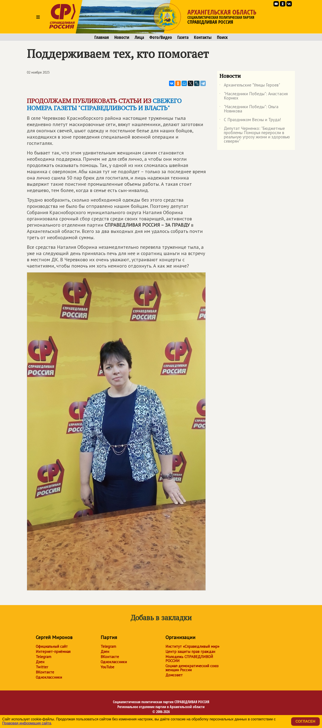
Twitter (42, 667)
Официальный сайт (52, 646)
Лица (139, 37)
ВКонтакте (45, 672)
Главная (101, 37)
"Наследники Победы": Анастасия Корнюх (253, 96)
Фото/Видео (160, 37)
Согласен (305, 721)
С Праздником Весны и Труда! (250, 120)
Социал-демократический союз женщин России (191, 668)
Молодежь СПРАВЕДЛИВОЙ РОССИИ (189, 659)
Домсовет (174, 675)
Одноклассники (49, 677)
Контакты (203, 37)
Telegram (43, 657)
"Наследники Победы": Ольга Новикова (248, 109)
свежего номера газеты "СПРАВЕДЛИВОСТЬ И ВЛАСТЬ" (104, 104)
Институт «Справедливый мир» (192, 646)
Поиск (222, 37)
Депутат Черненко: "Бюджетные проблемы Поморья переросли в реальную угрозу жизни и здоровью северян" (254, 135)
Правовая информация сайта (26, 723)
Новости (121, 37)
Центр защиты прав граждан (190, 652)
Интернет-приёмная (53, 652)
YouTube (107, 667)
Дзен (40, 662)
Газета (183, 37)
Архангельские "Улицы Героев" (249, 86)
